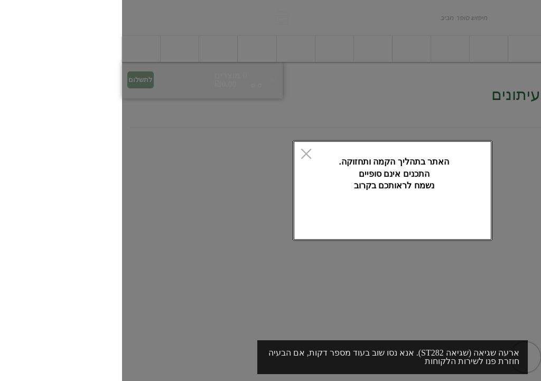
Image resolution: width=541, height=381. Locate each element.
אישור (216, 224)
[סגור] (184, 154)
